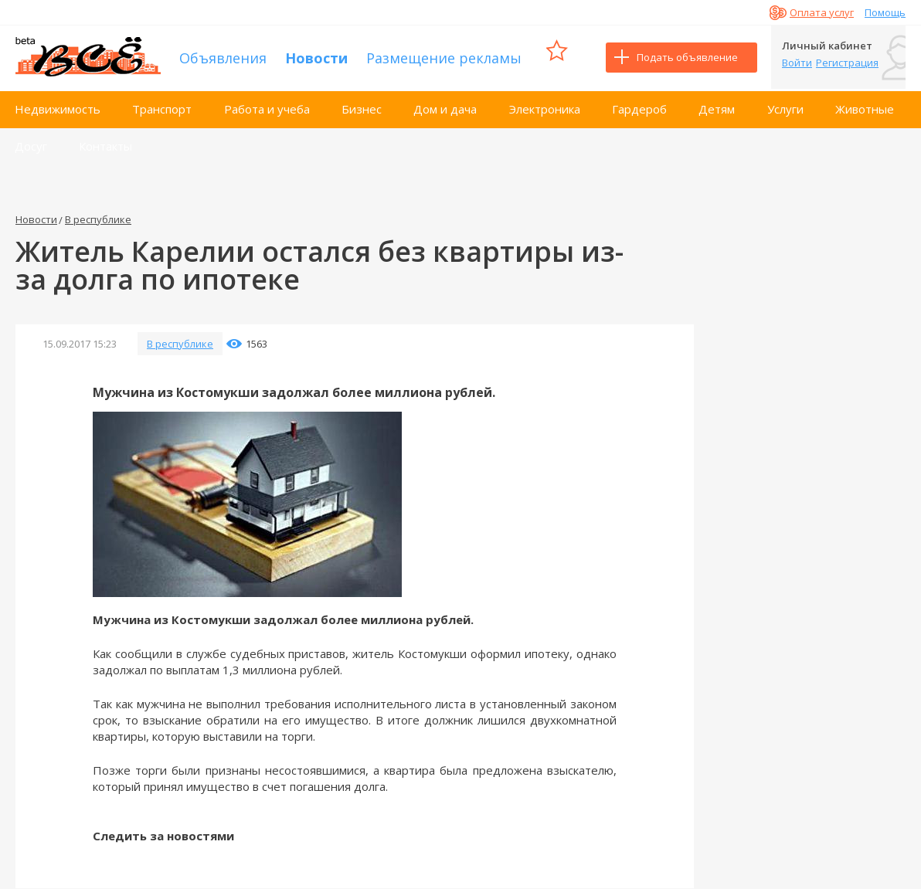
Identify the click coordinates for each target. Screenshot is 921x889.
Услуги (785, 106)
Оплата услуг (822, 12)
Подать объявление (687, 57)
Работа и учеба (267, 106)
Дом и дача (445, 106)
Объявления (223, 55)
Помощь (885, 12)
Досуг (31, 143)
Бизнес (362, 106)
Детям (716, 106)
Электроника (544, 106)
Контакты (105, 143)
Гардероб (639, 106)
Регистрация (847, 63)
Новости (316, 55)
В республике (98, 217)
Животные (864, 106)
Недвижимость (57, 106)
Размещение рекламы (444, 55)
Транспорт (162, 106)
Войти (797, 63)
